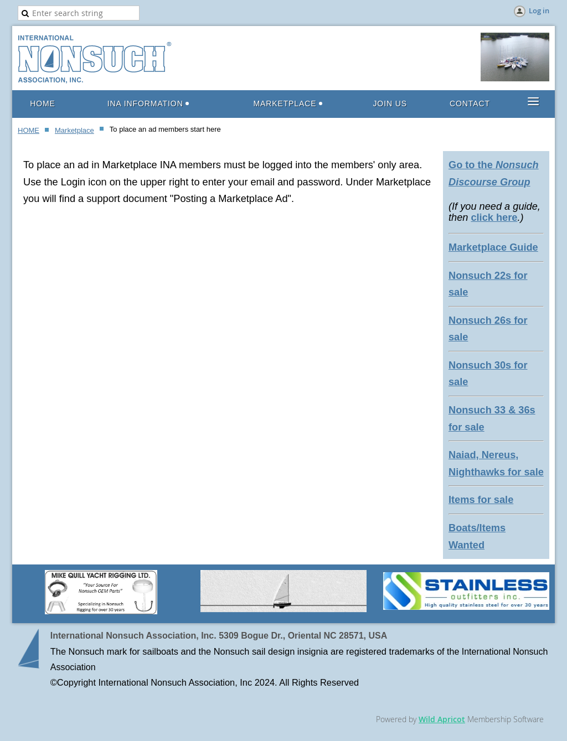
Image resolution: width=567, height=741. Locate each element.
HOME (28, 130)
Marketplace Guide (493, 247)
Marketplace (74, 130)
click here (494, 217)
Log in (539, 10)
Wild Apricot (442, 719)
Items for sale (481, 499)
